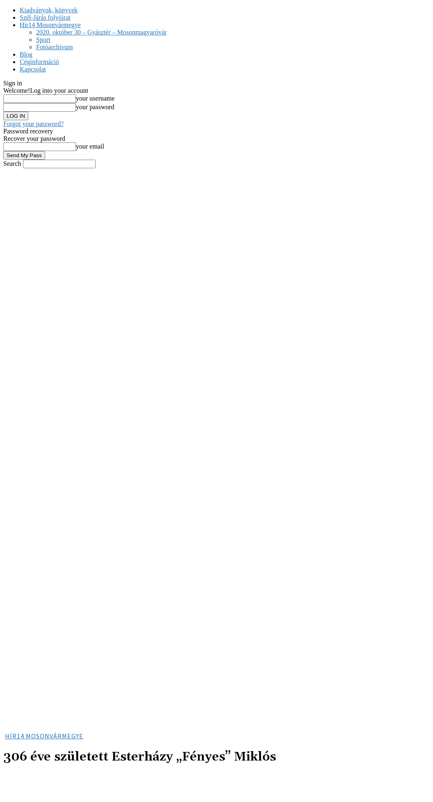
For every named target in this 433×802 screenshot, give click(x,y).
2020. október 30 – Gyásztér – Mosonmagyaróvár (101, 32)
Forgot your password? (33, 123)
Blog (26, 54)
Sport (43, 39)
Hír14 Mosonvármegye (50, 24)
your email (90, 146)
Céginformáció (39, 61)
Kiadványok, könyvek (48, 10)
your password (95, 106)
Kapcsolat (33, 69)
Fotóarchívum (54, 47)
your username (95, 98)
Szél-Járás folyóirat (45, 17)
